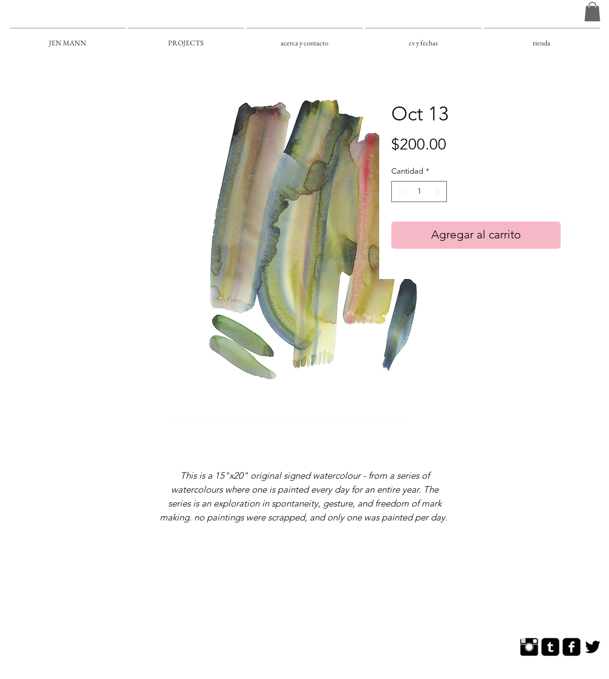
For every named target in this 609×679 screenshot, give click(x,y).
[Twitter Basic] (593, 647)
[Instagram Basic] (529, 647)
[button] (592, 11)
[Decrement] (400, 192)
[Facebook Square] (571, 647)
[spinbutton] (419, 192)
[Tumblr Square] (550, 647)
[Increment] (438, 192)
